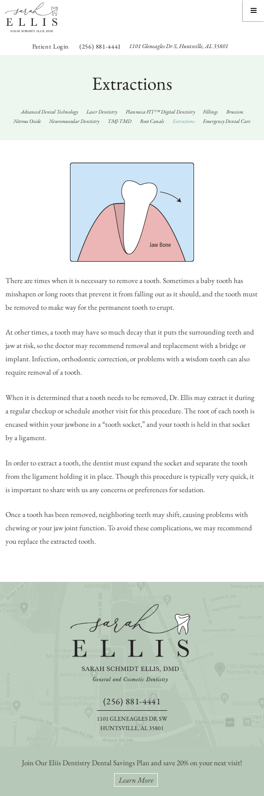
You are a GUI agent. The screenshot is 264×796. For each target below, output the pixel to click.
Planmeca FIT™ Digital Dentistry (160, 111)
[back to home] (132, 643)
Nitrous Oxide (27, 120)
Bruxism (234, 111)
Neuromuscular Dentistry (74, 120)
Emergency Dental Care (227, 120)
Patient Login (50, 46)
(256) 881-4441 (100, 46)
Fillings (210, 111)
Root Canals (152, 120)
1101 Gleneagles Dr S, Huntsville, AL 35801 (178, 46)
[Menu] (253, 10)
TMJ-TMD (120, 120)
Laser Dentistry (101, 111)
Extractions (184, 120)
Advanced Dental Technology (49, 111)
